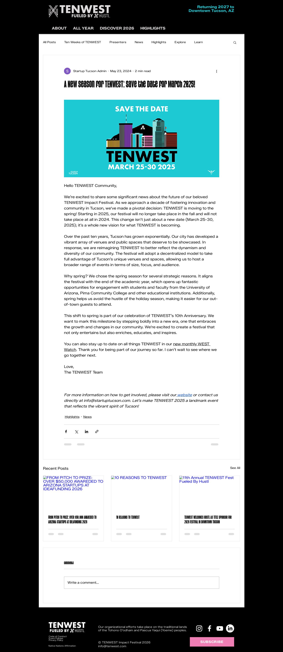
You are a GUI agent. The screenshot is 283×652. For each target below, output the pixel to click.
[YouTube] (220, 628)
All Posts (49, 42)
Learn (198, 42)
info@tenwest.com (112, 646)
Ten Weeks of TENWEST (82, 42)
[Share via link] (97, 431)
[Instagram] (199, 628)
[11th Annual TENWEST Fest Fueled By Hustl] (209, 493)
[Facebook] (209, 628)
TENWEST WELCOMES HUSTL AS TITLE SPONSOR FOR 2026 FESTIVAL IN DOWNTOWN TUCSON (208, 519)
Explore (180, 42)
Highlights (158, 42)
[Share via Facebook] (66, 431)
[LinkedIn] (230, 628)
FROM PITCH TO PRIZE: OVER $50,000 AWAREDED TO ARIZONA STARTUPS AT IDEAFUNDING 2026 (72, 519)
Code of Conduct (58, 636)
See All (235, 468)
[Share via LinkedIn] (87, 431)
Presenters (118, 42)
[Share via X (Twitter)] (76, 431)
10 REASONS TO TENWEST (128, 517)
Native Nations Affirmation (62, 645)
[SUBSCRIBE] (212, 642)
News (139, 42)
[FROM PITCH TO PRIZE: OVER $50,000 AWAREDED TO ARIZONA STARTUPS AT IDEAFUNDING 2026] (73, 493)
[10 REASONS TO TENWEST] (141, 493)
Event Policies (56, 638)
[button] (117, 28)
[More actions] (216, 71)
